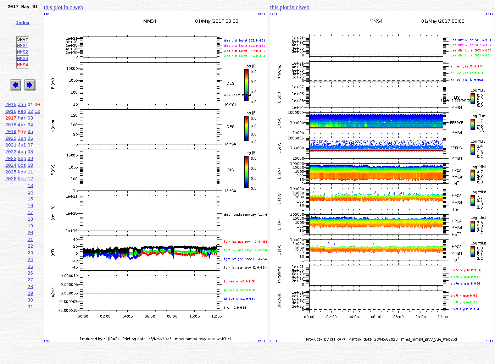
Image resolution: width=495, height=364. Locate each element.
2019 (10, 152)
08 (30, 176)
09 (30, 184)
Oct (22, 191)
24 (30, 301)
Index (22, 26)
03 (30, 137)
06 (30, 160)
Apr (22, 145)
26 (30, 316)
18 (30, 254)
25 (30, 308)
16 (30, 238)
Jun (22, 160)
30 (30, 347)
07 (30, 168)
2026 (10, 207)
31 (30, 355)
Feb (22, 129)
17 (30, 246)
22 (30, 285)
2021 (10, 168)
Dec (22, 207)
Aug (22, 176)
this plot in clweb (63, 7)
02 (30, 129)
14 (30, 223)
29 (30, 340)
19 (30, 262)
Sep (22, 184)
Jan (22, 121)
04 (30, 145)
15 (30, 230)
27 (30, 324)
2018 (10, 145)
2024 (10, 191)
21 (30, 277)
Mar (22, 137)
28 (30, 332)
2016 (10, 129)
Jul (22, 168)
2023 (10, 184)
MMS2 (22, 61)
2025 (10, 199)
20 (30, 269)
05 (30, 152)
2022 (10, 176)
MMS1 (22, 54)
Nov (22, 199)
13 (30, 215)
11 (30, 199)
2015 (10, 121)
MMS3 (22, 69)
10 (30, 191)
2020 (10, 160)
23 (30, 293)
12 (37, 129)
